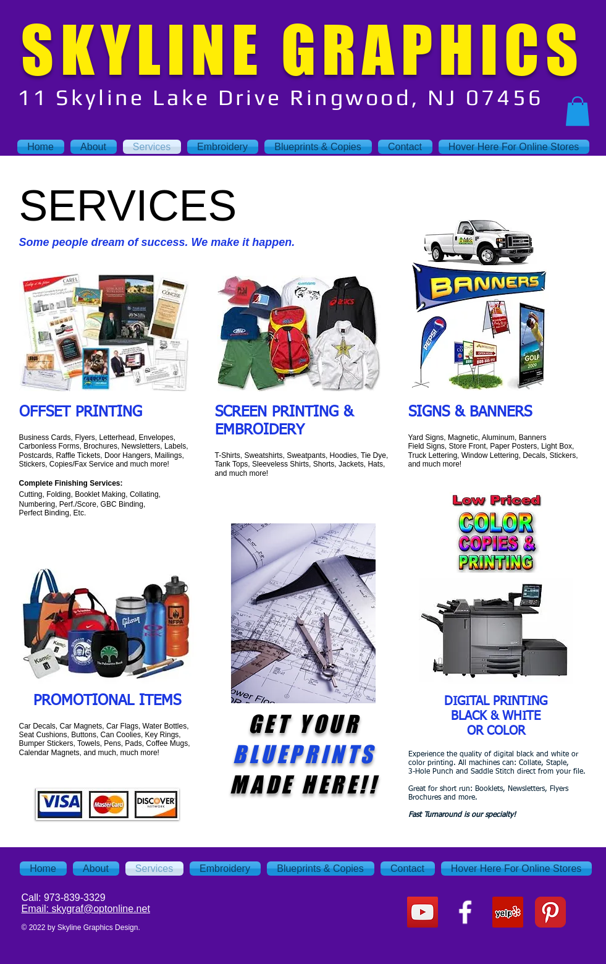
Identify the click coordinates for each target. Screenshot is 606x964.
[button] (577, 111)
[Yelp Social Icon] (507, 912)
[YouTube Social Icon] (422, 912)
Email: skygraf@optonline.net (86, 908)
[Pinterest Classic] (550, 912)
